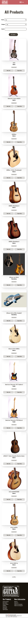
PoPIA (11, 616)
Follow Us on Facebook (18, 604)
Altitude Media (12, 614)
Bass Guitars (5, 603)
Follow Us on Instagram (18, 605)
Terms (6, 616)
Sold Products (5, 609)
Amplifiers (4, 605)
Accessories (5, 607)
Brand (2, 19)
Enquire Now (19, 70)
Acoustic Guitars (6, 601)
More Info (8, 70)
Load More (14, 577)
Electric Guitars (5, 604)
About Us (15, 601)
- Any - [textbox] (6, 20)
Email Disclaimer (15, 616)
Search (2, 29)
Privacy (9, 616)
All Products (5, 608)
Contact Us (16, 603)
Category (3, 24)
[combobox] (15, 20)
